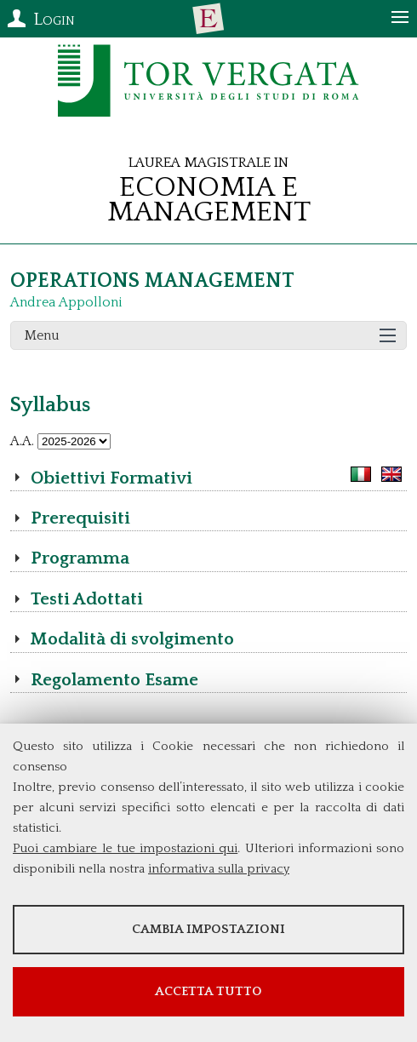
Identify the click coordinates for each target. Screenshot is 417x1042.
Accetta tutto (208, 991)
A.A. (22, 441)
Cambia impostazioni (208, 929)
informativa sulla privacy (218, 869)
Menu (42, 335)
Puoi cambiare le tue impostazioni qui (125, 848)
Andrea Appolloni (66, 302)
